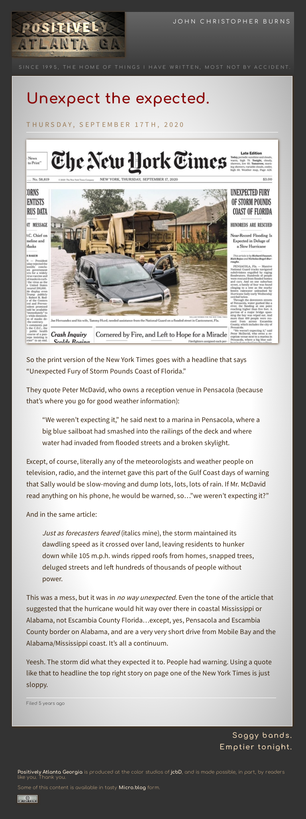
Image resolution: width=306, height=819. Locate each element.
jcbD (176, 772)
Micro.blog (132, 787)
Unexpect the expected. (118, 99)
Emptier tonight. (256, 747)
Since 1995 (38, 67)
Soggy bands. (262, 735)
